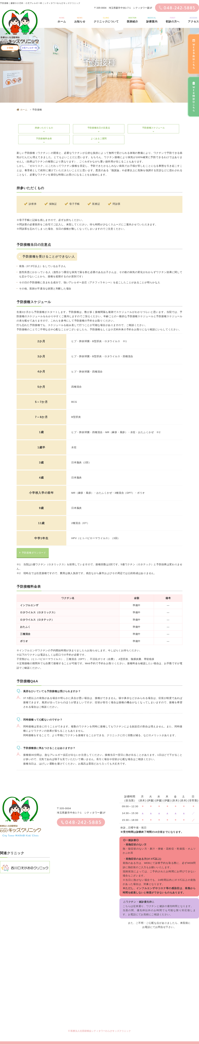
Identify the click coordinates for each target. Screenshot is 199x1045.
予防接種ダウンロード (33, 552)
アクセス (193, 19)
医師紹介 (132, 19)
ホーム (62, 19)
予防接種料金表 (44, 140)
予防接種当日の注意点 (98, 130)
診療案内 (151, 19)
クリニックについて (106, 19)
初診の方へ (173, 19)
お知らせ (79, 19)
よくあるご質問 (98, 140)
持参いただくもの (44, 130)
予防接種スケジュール (153, 130)
